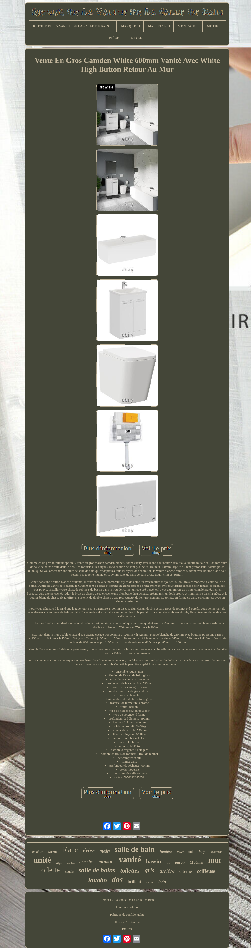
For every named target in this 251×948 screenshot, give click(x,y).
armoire (86, 862)
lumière (166, 851)
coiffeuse (206, 871)
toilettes (130, 870)
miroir (180, 862)
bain (162, 881)
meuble (70, 863)
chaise (150, 882)
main (105, 851)
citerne (185, 871)
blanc (70, 850)
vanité (130, 859)
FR (131, 929)
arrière (167, 871)
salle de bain (135, 849)
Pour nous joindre (127, 907)
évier (89, 850)
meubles (37, 852)
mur (214, 860)
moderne (217, 852)
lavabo (97, 880)
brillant (134, 881)
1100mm (196, 862)
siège (59, 863)
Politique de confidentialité (127, 914)
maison (106, 861)
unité (42, 859)
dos (117, 879)
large (202, 852)
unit (191, 852)
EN (124, 929)
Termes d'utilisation (127, 922)
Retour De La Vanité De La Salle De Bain (127, 900)
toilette (49, 870)
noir (168, 863)
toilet (180, 852)
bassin (153, 861)
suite (69, 871)
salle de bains (97, 870)
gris (149, 870)
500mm (53, 852)
